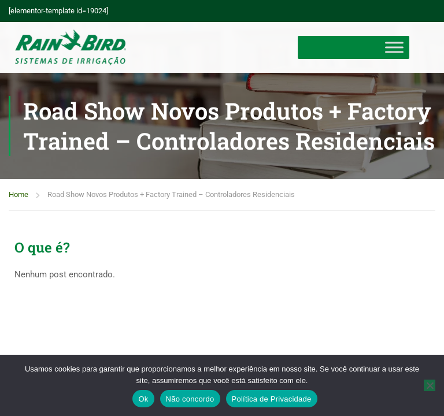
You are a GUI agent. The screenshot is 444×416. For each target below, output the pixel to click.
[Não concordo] (429, 385)
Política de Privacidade (272, 399)
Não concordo (190, 399)
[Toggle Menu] (394, 47)
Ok (143, 399)
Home (18, 194)
